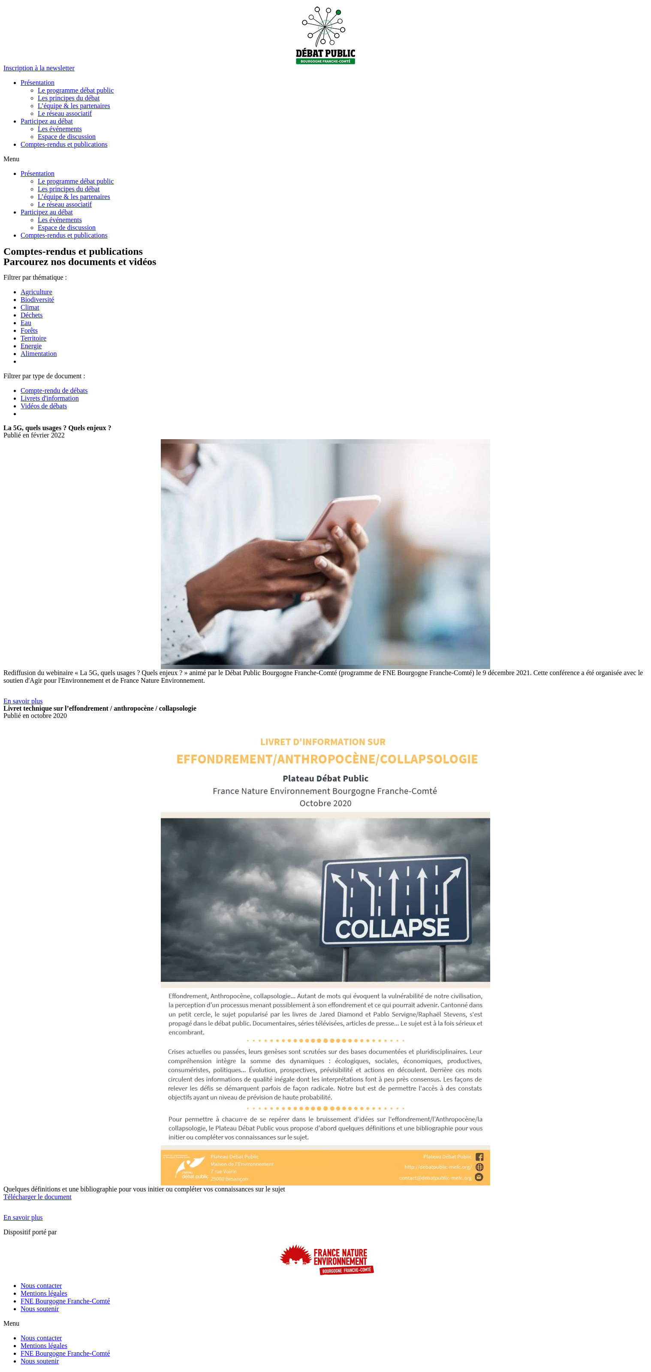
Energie (31, 346)
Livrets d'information (50, 398)
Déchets (32, 315)
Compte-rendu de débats (54, 390)
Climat (30, 307)
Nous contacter (41, 1285)
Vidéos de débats (44, 406)
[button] (39, 68)
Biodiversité (37, 299)
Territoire (33, 338)
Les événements (60, 129)
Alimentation (39, 353)
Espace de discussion (67, 136)
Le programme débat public (76, 90)
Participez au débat (47, 121)
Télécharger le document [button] (37, 1196)
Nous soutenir (40, 1308)
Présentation (37, 82)
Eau (26, 322)
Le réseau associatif (65, 113)
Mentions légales (44, 1293)
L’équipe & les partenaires (74, 105)
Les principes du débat (68, 98)
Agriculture (36, 292)
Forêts (29, 330)
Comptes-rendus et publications (64, 144)
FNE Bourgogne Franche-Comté (65, 1301)
